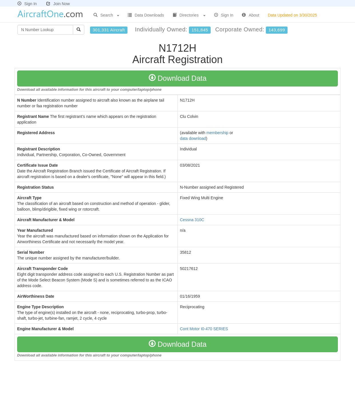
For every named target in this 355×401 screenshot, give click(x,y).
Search (106, 15)
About (250, 15)
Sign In (27, 3)
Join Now (58, 3)
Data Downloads (146, 15)
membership (217, 132)
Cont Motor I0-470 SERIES (204, 329)
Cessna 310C (192, 219)
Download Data (178, 78)
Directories (189, 15)
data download (193, 138)
